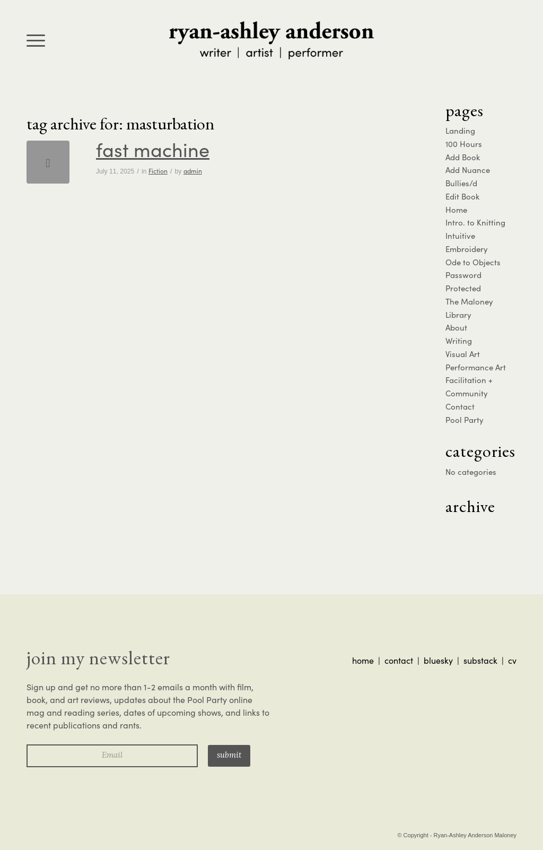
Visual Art (462, 354)
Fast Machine (152, 149)
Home (456, 209)
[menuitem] (36, 40)
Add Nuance (467, 169)
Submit (229, 756)
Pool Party (464, 419)
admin (192, 171)
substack (480, 660)
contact (398, 660)
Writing (458, 340)
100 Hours (463, 143)
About (456, 327)
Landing (460, 130)
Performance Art (475, 367)
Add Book (462, 157)
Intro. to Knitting (475, 222)
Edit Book (462, 196)
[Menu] (36, 40)
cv (512, 660)
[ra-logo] (271, 40)
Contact (460, 406)
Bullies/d (461, 183)
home (363, 660)
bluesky (438, 660)
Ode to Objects (473, 262)
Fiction (158, 171)
